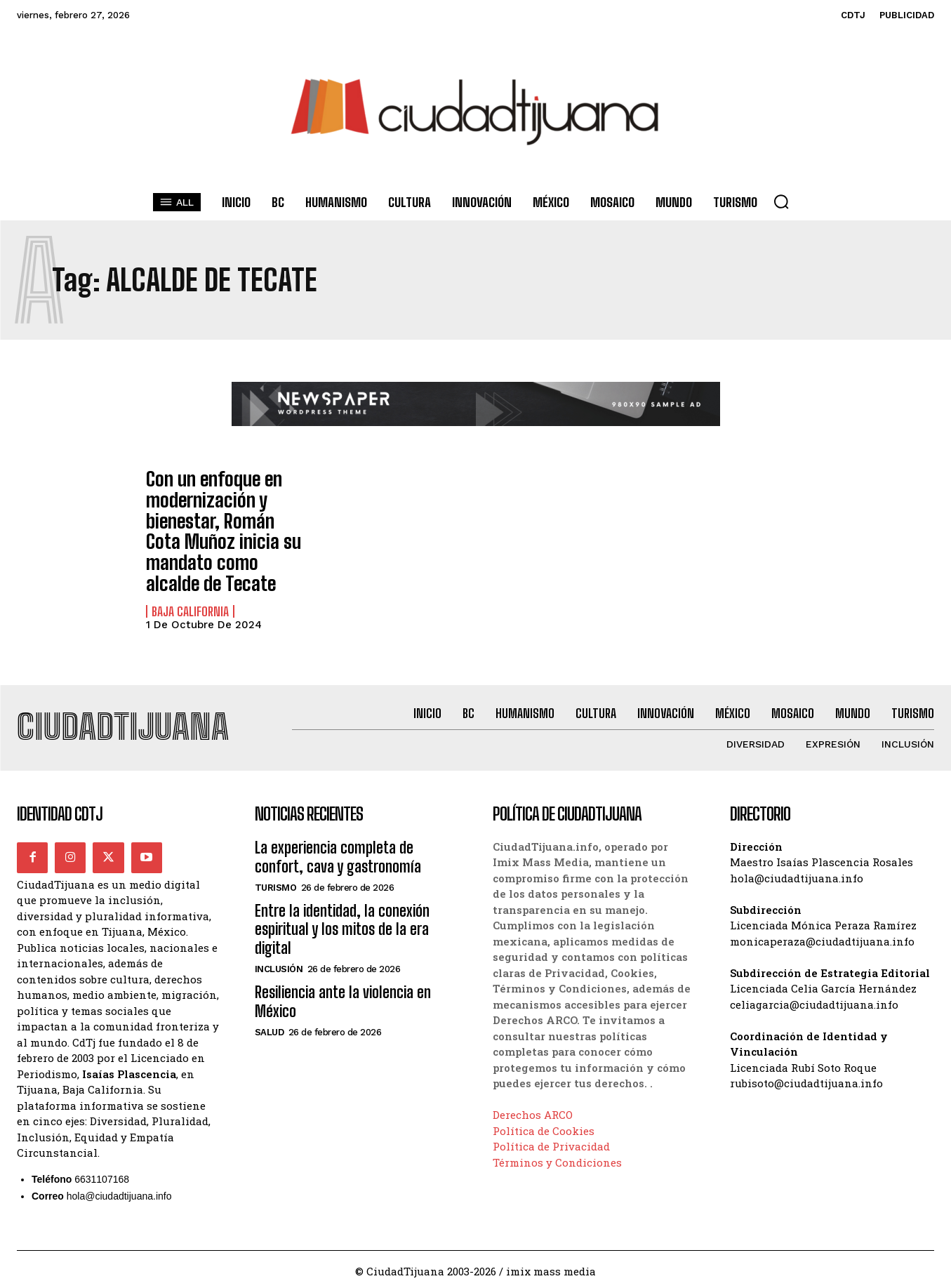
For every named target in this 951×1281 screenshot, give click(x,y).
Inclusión (279, 958)
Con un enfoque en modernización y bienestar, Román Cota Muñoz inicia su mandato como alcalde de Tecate (222, 523)
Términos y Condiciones (557, 1152)
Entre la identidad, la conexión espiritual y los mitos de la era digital (342, 919)
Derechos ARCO (533, 1104)
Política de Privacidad (551, 1136)
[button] (781, 201)
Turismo (276, 877)
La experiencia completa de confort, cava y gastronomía (338, 846)
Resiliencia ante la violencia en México (343, 990)
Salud (269, 1021)
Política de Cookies (543, 1120)
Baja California (190, 596)
